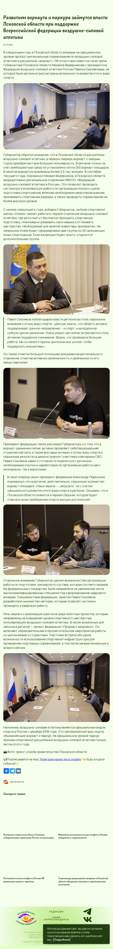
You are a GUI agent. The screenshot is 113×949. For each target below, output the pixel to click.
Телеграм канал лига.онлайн (60, 761)
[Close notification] (107, 926)
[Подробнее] (62, 939)
